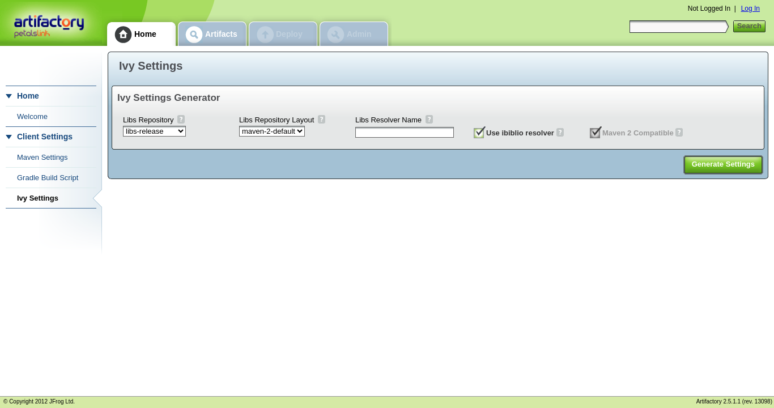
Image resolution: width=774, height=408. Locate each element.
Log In (750, 8)
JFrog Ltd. (62, 401)
